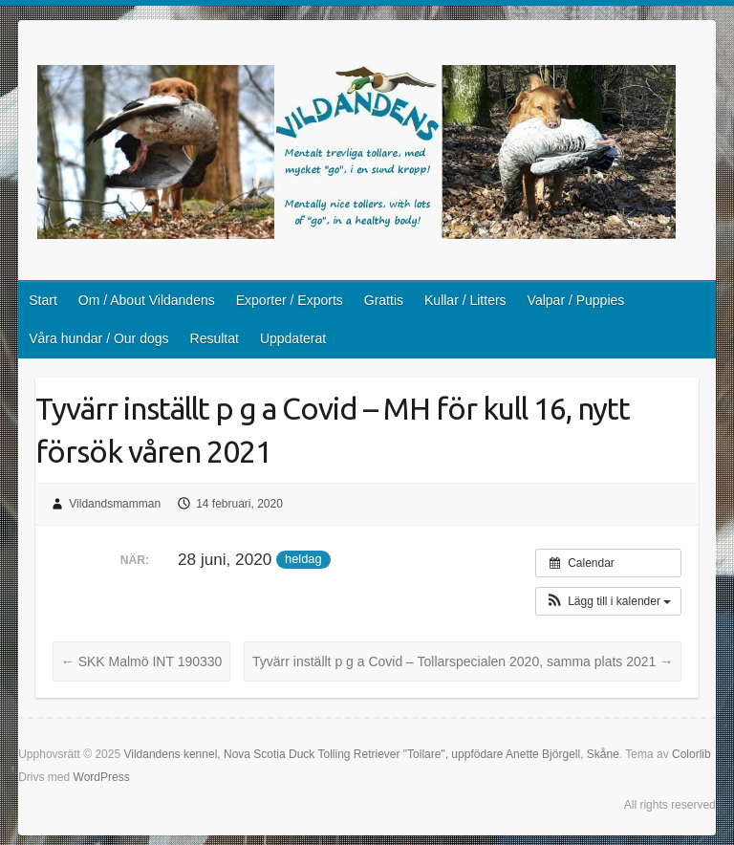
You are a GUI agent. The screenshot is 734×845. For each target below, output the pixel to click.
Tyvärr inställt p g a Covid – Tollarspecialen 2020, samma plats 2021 (462, 661)
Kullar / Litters (465, 300)
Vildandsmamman (115, 503)
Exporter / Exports (289, 300)
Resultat (214, 338)
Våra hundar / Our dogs (98, 338)
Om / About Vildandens (146, 300)
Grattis (383, 300)
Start (43, 300)
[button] (608, 601)
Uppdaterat (293, 338)
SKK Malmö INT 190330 (142, 661)
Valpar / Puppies (576, 300)
